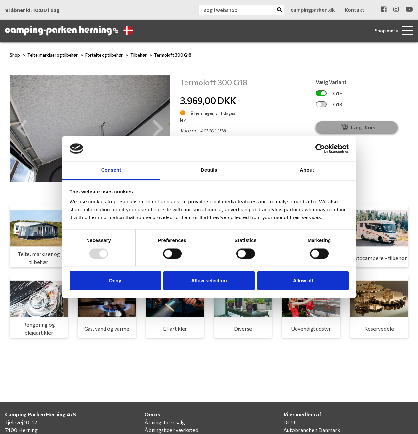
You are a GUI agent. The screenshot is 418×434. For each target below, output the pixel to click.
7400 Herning (21, 430)
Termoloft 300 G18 (172, 55)
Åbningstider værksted (171, 430)
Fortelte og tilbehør (104, 55)
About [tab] (307, 170)
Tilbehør (138, 55)
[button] (22, 128)
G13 (329, 104)
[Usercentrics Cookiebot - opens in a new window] (320, 148)
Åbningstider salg (164, 422)
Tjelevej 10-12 (21, 422)
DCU (289, 422)
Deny (115, 281)
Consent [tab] (111, 170)
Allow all (303, 281)
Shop (15, 55)
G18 (329, 93)
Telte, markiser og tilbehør (52, 55)
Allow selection (209, 281)
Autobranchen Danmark (311, 430)
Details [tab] (209, 170)
